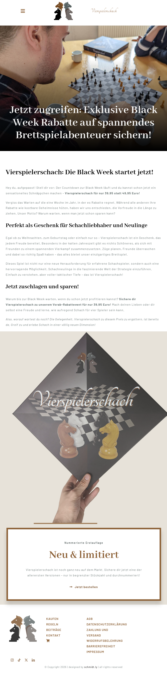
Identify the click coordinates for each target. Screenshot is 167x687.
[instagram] (12, 658)
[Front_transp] (23, 615)
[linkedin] (33, 658)
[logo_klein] (63, 3)
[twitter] (26, 658)
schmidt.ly (90, 667)
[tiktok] (19, 658)
